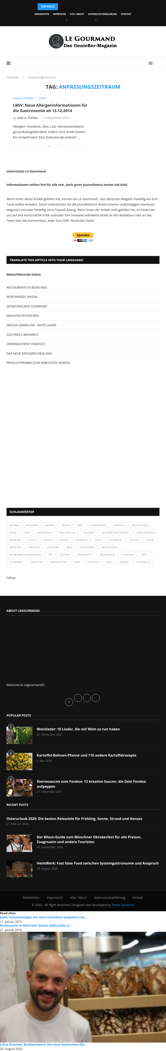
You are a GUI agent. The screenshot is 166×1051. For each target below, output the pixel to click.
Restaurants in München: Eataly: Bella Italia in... (36, 926)
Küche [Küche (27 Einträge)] (30, 547)
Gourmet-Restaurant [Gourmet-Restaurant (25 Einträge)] (116, 532)
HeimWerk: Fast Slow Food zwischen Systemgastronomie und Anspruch (98, 863)
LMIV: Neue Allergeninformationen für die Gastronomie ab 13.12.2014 (50, 108)
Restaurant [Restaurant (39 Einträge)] (120, 547)
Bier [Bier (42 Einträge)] (80, 525)
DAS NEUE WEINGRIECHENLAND (29, 353)
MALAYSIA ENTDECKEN (22, 315)
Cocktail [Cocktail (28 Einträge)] (119, 525)
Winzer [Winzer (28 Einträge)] (125, 562)
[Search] (157, 63)
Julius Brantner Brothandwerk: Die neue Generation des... (43, 1045)
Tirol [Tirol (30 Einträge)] (145, 554)
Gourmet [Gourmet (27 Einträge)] (89, 532)
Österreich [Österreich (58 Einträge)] (144, 562)
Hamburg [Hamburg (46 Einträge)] (42, 540)
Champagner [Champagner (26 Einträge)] (98, 525)
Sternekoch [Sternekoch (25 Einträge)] (85, 554)
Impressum (59, 14)
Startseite (12, 77)
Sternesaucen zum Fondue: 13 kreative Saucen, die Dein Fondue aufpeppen (91, 784)
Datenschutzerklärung (102, 14)
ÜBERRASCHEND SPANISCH (25, 344)
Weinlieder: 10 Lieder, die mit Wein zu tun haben (78, 729)
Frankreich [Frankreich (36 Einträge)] (45, 532)
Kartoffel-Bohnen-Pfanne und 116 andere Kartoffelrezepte (87, 755)
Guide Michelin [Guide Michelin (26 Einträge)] (18, 540)
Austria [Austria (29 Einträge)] (14, 525)
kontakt (126, 14)
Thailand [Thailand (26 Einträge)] (129, 554)
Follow (11, 578)
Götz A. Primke (27, 118)
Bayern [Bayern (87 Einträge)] (50, 525)
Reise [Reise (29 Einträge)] (102, 547)
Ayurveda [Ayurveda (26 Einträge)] (32, 525)
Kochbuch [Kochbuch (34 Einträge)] (142, 540)
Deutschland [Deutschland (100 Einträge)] (140, 525)
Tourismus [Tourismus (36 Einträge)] (16, 562)
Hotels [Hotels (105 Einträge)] (74, 540)
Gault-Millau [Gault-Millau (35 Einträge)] (67, 532)
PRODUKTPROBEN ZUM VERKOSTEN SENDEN (38, 363)
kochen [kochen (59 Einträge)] (14, 547)
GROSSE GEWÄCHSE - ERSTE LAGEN (31, 325)
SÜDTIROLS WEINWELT (22, 335)
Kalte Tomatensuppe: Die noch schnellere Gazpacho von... (43, 918)
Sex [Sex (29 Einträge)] (50, 554)
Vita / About (77, 14)
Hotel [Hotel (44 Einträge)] (58, 540)
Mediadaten (42, 14)
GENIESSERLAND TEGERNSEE (26, 306)
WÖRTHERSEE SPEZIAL (22, 297)
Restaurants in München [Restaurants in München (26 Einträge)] (25, 554)
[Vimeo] (95, 20)
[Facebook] (66, 20)
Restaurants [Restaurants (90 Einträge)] (143, 547)
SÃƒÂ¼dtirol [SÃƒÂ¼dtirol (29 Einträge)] (108, 554)
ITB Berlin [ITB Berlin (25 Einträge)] (108, 540)
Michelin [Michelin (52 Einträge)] (66, 547)
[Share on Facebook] (49, 146)
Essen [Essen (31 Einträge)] (12, 532)
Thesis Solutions (123, 905)
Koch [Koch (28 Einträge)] (125, 540)
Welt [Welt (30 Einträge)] (110, 562)
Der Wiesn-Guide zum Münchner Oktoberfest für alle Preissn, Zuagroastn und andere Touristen (89, 839)
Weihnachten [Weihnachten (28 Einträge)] (58, 562)
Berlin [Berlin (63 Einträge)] (66, 525)
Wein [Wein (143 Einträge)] (77, 562)
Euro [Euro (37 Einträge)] (27, 532)
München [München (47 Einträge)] (48, 547)
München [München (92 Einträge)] (86, 547)
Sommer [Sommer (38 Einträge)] (65, 554)
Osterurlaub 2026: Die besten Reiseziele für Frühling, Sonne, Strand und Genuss (74, 818)
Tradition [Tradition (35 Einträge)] (36, 562)
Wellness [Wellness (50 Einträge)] (94, 562)
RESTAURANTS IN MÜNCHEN (26, 287)
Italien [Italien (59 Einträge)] (90, 540)
